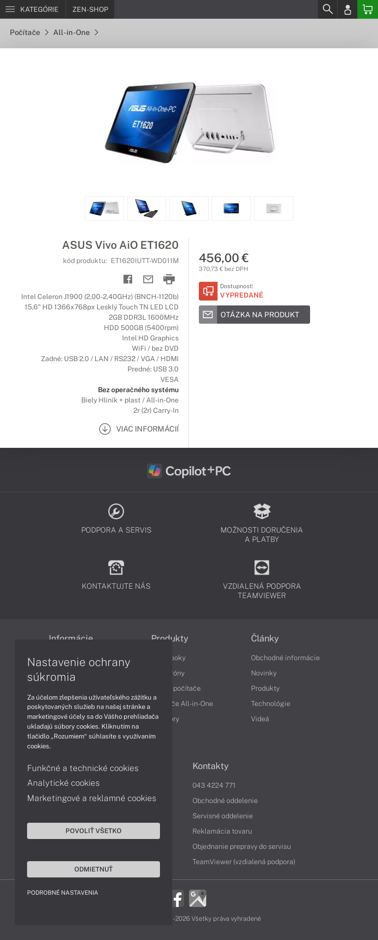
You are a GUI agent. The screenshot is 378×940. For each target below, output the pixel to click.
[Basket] (367, 9)
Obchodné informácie (285, 658)
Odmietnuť (93, 869)
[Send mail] (148, 279)
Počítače (29, 32)
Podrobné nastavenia (62, 892)
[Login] (347, 9)
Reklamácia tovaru (222, 831)
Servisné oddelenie (222, 816)
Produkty (170, 638)
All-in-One (75, 32)
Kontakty (210, 766)
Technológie (270, 703)
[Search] (327, 9)
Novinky (264, 673)
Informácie (71, 638)
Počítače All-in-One (182, 703)
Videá (260, 719)
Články (265, 638)
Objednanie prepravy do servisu (241, 846)
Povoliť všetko (93, 831)
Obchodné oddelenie (225, 801)
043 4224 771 (214, 785)
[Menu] (32, 9)
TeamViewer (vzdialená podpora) (243, 862)
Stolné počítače (176, 688)
